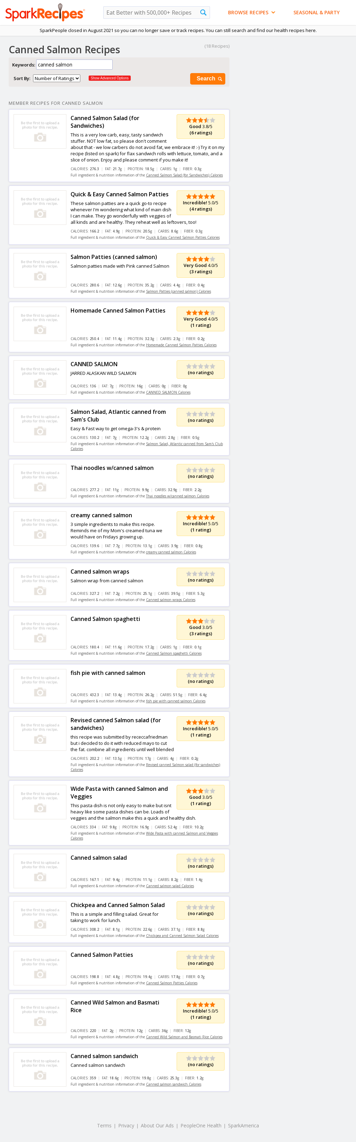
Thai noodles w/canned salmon (112, 468)
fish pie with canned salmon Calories (175, 701)
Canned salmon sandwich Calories (173, 1084)
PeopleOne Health (200, 1125)
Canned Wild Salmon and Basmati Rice (115, 1006)
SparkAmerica (243, 1125)
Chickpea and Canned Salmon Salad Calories (182, 935)
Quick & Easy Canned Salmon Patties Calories (183, 237)
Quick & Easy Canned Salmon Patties (120, 194)
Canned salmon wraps (100, 571)
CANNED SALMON (94, 364)
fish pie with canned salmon (108, 673)
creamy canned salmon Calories (171, 552)
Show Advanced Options (110, 78)
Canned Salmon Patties (102, 955)
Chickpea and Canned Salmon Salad (118, 905)
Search (210, 79)
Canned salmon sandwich (104, 1056)
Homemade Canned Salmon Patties (118, 310)
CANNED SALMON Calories (168, 392)
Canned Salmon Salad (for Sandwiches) (105, 121)
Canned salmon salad (99, 857)
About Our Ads (157, 1125)
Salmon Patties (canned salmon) (114, 257)
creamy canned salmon (101, 515)
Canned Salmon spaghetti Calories (174, 653)
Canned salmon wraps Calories (170, 599)
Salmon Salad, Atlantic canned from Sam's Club (118, 415)
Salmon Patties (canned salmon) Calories (178, 291)
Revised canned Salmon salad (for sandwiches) (116, 724)
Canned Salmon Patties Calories (171, 982)
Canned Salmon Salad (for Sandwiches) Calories (184, 175)
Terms (104, 1125)
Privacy (126, 1125)
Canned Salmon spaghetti (105, 619)
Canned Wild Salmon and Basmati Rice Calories (184, 1036)
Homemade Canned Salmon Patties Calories (181, 344)
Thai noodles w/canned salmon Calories (177, 496)
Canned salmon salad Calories (170, 885)
